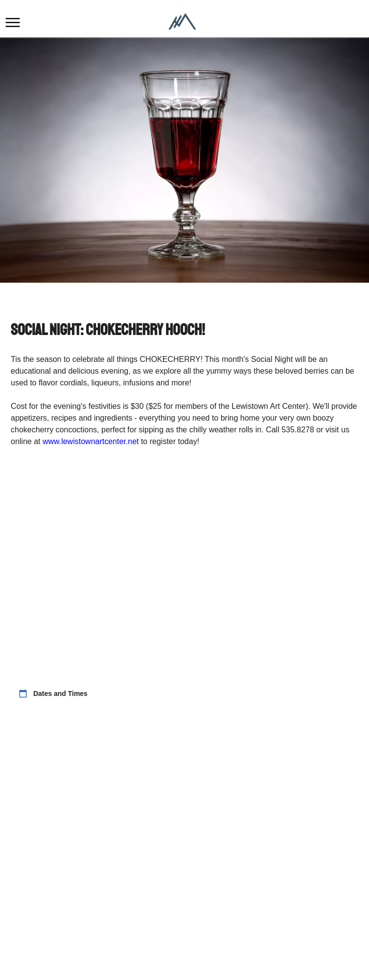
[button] (13, 22)
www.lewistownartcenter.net (91, 441)
